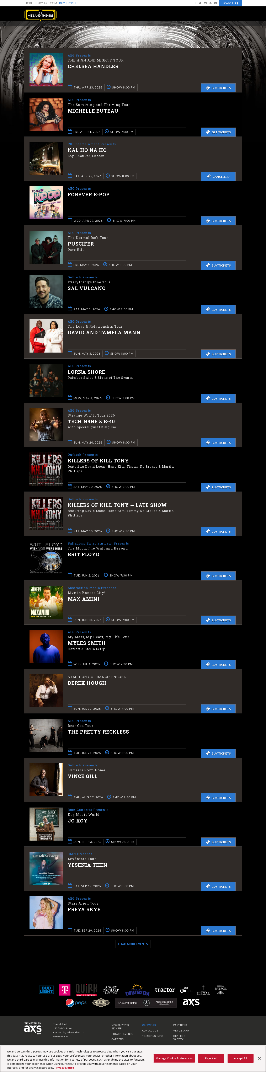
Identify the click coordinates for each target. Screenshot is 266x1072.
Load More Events (133, 944)
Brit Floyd (84, 555)
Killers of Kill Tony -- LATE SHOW (117, 505)
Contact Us (150, 1030)
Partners (180, 1025)
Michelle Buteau (93, 111)
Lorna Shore (86, 372)
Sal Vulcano (87, 288)
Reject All (211, 1058)
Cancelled (218, 176)
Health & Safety (179, 1037)
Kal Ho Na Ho (87, 150)
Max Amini (84, 599)
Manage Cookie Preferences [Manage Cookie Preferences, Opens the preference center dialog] (174, 1058)
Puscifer (81, 244)
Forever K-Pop (89, 195)
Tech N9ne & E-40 (91, 422)
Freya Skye (84, 910)
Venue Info (181, 1030)
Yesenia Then (87, 865)
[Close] (259, 1058)
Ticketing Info (152, 1036)
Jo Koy (78, 821)
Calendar (149, 1025)
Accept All (240, 1058)
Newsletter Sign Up (120, 1026)
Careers (117, 1039)
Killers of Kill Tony (98, 461)
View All (236, 29)
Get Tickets (218, 132)
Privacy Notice (64, 1068)
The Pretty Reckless (98, 732)
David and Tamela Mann (104, 333)
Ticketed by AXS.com (134, 30)
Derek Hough (87, 683)
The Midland (40, 15)
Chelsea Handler (93, 67)
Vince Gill (83, 776)
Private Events (122, 1033)
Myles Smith (87, 643)
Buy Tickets (68, 3)
